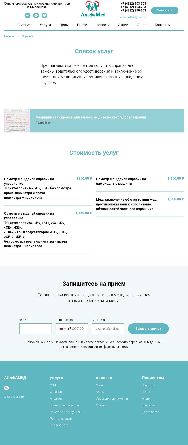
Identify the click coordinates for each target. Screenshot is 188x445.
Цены (64, 25)
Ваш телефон (65, 320)
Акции (123, 25)
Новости (103, 25)
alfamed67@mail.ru (133, 17)
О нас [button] (141, 25)
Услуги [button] (45, 25)
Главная (24, 25)
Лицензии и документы (112, 398)
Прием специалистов (65, 405)
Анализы (56, 398)
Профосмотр (59, 425)
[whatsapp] (36, 17)
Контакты (163, 25)
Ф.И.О (23, 320)
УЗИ (53, 385)
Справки (27, 36)
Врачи (82, 25)
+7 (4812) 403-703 (133, 7)
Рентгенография (61, 418)
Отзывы (101, 405)
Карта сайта (150, 412)
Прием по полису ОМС (65, 412)
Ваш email (99, 320)
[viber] (44, 17)
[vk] (27, 17)
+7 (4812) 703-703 (133, 3)
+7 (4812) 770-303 (133, 10)
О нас (100, 385)
